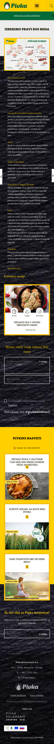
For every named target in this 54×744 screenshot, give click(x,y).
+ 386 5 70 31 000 (27, 672)
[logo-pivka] (15, 5)
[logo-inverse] (15, 716)
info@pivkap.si (26, 677)
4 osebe (27, 316)
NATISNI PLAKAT (15, 268)
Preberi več (12, 405)
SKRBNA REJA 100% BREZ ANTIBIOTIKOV (27, 16)
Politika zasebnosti (18, 695)
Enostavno (39, 316)
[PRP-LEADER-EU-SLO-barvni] (15, 728)
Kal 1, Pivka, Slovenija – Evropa (27, 667)
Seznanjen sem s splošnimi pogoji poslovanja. (27, 403)
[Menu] (37, 5)
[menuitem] (37, 5)
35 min (14, 316)
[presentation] (26, 390)
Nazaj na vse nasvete (28, 448)
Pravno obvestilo (37, 695)
